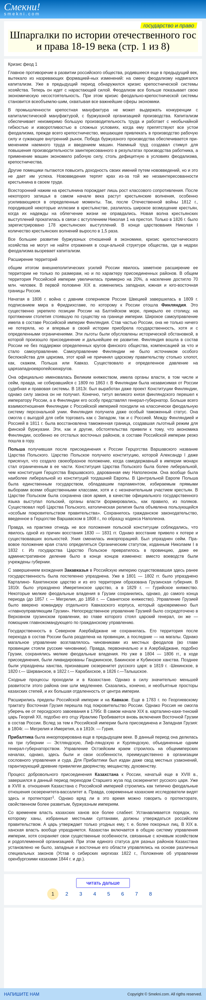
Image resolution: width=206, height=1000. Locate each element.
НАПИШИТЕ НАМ (21, 994)
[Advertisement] (103, 948)
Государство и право (169, 25)
